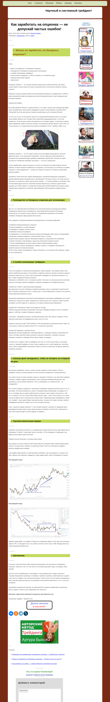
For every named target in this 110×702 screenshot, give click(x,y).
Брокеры (68, 3)
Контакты (78, 3)
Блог (30, 3)
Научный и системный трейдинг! (69, 10)
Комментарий (23, 690)
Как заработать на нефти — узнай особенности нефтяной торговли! (34, 663)
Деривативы (21, 35)
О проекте (39, 3)
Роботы (59, 3)
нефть (32, 35)
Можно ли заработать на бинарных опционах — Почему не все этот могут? (37, 659)
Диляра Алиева (35, 33)
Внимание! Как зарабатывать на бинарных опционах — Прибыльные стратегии (38, 654)
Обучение (49, 3)
